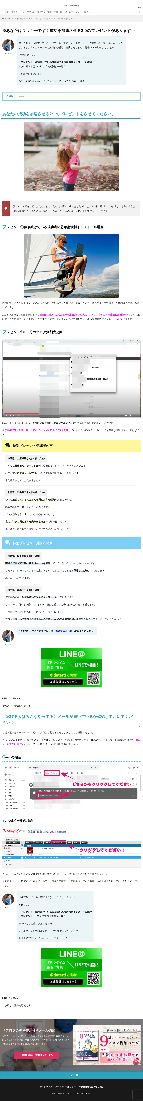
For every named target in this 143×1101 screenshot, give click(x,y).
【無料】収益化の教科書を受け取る (36, 1055)
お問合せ (86, 12)
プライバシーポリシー (65, 1086)
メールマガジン (72, 12)
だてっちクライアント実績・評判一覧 (44, 12)
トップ (5, 12)
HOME (7, 18)
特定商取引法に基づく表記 (91, 1086)
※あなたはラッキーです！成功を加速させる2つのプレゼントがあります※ (44, 18)
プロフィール (17, 12)
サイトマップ (46, 1086)
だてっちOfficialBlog (80, 1093)
